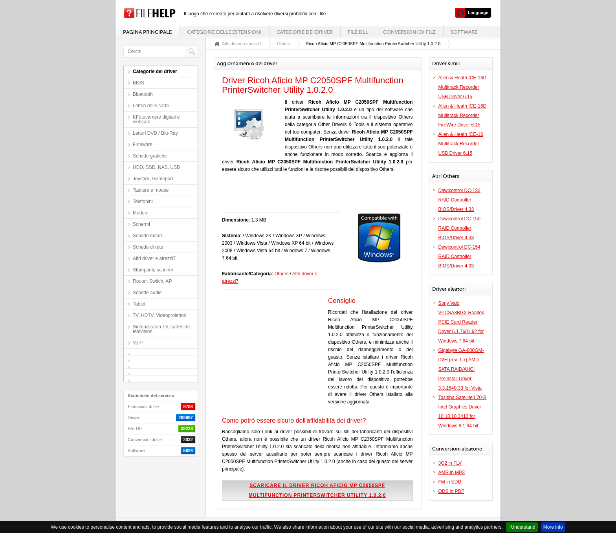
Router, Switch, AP (152, 281)
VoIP (138, 343)
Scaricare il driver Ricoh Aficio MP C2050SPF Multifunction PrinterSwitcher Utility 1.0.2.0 (317, 490)
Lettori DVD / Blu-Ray (155, 133)
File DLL (358, 32)
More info (553, 527)
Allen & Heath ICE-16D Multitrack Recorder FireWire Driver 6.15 (462, 115)
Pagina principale (147, 32)
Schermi (141, 224)
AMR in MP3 (451, 472)
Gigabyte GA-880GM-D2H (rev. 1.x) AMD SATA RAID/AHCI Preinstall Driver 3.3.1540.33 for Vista (461, 369)
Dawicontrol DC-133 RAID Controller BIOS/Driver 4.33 (459, 200)
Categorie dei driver (305, 32)
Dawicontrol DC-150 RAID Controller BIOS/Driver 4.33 (459, 228)
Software (464, 32)
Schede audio (147, 292)
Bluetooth (143, 94)
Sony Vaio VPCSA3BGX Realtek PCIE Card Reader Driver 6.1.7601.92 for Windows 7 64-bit (461, 322)
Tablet (139, 304)
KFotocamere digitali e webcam (156, 119)
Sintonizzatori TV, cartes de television (161, 329)
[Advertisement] (314, 196)
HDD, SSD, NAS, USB (156, 167)
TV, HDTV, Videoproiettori (159, 315)
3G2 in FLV (450, 463)
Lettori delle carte (151, 105)
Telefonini (143, 201)
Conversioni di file (409, 32)
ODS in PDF (451, 491)
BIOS (138, 83)
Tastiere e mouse (151, 190)
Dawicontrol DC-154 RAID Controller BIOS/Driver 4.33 (459, 256)
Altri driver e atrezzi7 (154, 258)
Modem (140, 213)
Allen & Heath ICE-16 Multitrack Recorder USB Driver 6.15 (460, 144)
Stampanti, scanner (153, 270)
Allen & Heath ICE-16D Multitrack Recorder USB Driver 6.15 (462, 87)
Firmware (142, 144)
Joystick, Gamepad (153, 178)
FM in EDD (450, 482)
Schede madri (147, 235)
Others (283, 43)
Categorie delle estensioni (224, 32)
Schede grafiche (150, 156)
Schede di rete (148, 247)
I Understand (521, 527)
